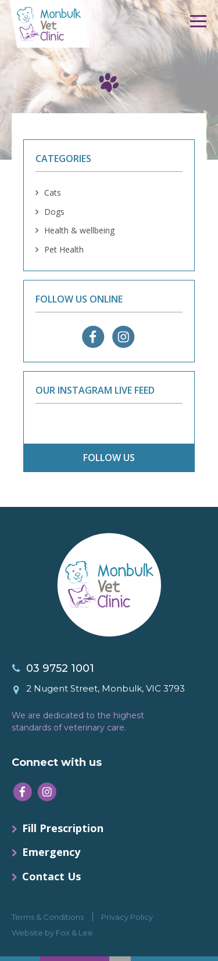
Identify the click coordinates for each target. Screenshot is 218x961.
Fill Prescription (62, 828)
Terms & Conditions (48, 917)
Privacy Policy (127, 917)
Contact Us (51, 876)
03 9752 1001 (60, 668)
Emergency (51, 852)
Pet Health (64, 249)
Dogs (54, 211)
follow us (109, 457)
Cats (52, 192)
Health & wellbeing (79, 230)
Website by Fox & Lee (52, 932)
